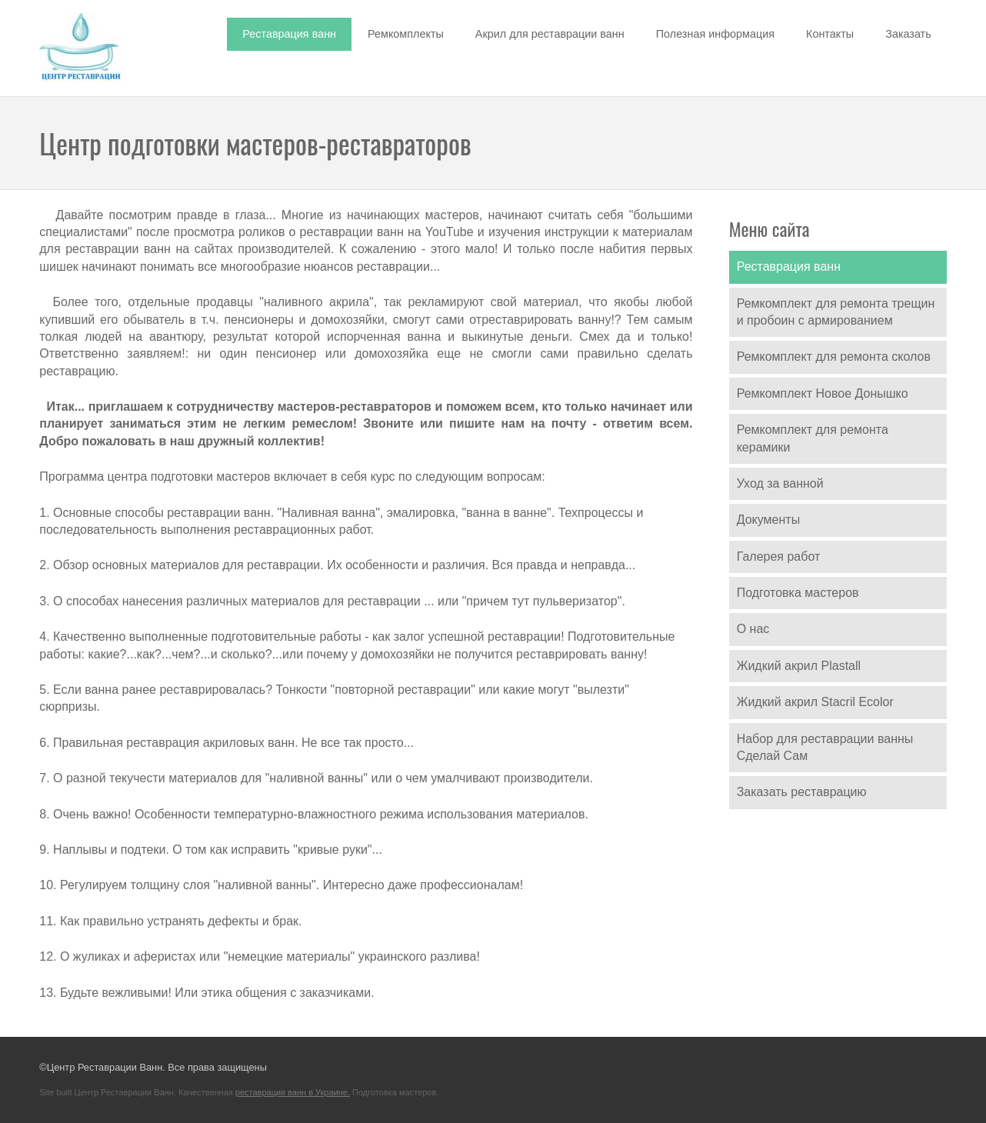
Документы (768, 519)
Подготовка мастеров (798, 592)
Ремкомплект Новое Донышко (822, 393)
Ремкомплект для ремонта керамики (812, 438)
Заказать (908, 34)
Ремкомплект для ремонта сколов (834, 356)
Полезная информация (715, 34)
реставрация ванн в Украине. (292, 1092)
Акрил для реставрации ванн (550, 34)
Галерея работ (779, 556)
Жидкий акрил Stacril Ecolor (815, 701)
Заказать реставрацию (802, 791)
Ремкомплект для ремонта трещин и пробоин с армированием (836, 312)
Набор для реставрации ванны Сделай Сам (825, 747)
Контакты (830, 34)
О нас (753, 628)
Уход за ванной (780, 483)
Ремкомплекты (406, 34)
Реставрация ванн (289, 34)
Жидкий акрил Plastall (799, 665)
